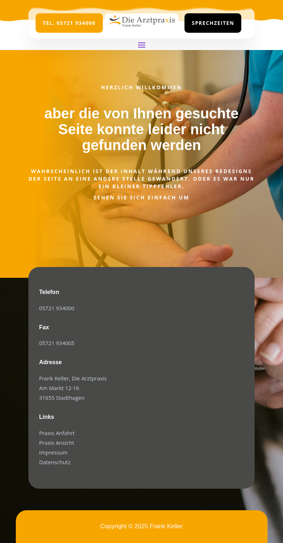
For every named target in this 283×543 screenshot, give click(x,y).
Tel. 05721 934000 (69, 22)
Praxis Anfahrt (57, 432)
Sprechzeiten (213, 22)
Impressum (53, 452)
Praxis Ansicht (56, 442)
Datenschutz (54, 462)
